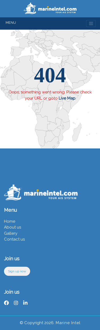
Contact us (14, 239)
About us (12, 227)
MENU (11, 23)
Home (9, 221)
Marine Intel (67, 322)
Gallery (10, 233)
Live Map (67, 98)
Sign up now (17, 271)
